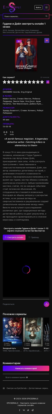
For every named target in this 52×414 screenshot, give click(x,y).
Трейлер (34, 237)
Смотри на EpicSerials (17, 388)
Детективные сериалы (39, 388)
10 (42, 82)
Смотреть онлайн (14, 237)
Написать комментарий (26, 368)
